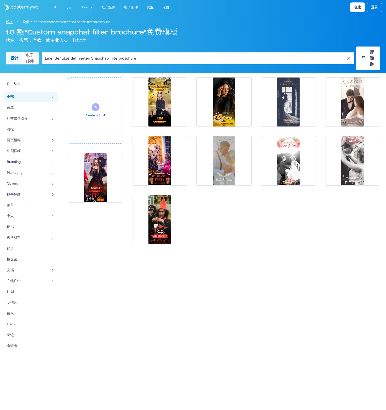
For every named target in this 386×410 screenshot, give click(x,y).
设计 (14, 58)
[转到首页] (20, 7)
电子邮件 (30, 58)
